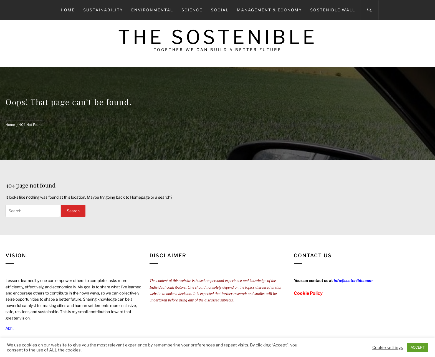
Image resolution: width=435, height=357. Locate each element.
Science (192, 10)
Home (68, 10)
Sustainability (103, 10)
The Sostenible (217, 37)
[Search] (369, 10)
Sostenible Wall (332, 10)
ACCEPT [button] (418, 347)
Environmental (152, 10)
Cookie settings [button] (387, 347)
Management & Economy (269, 10)
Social (220, 10)
